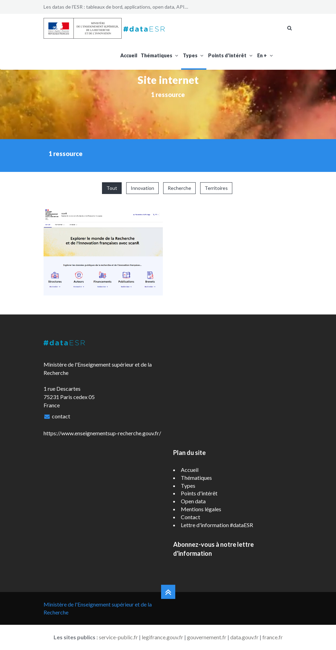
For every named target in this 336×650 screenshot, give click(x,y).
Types (194, 55)
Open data (193, 501)
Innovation (142, 188)
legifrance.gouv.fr (162, 637)
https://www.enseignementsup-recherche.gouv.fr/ (102, 433)
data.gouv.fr (244, 637)
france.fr (272, 637)
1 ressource (168, 94)
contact (61, 416)
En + (265, 55)
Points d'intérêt (231, 55)
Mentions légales (201, 509)
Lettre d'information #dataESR (217, 525)
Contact (190, 517)
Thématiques (160, 55)
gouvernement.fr (206, 637)
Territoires (216, 188)
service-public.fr (118, 637)
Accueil (128, 55)
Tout (111, 188)
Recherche (179, 188)
